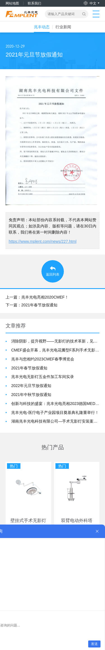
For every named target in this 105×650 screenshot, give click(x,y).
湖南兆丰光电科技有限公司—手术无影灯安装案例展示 (55, 421)
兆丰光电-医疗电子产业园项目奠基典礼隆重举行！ (55, 412)
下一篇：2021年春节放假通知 (31, 305)
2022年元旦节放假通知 (31, 385)
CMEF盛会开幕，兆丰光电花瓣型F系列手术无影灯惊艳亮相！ (55, 350)
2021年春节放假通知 (29, 368)
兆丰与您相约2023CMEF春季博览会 (42, 359)
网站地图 (12, 3)
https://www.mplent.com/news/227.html (42, 241)
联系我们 (34, 3)
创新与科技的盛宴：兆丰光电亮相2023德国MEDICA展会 (55, 403)
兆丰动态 (42, 27)
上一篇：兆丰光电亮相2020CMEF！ (37, 297)
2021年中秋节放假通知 (31, 394)
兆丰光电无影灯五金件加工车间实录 (42, 376)
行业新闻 (63, 27)
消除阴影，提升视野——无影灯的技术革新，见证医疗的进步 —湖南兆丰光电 (55, 341)
